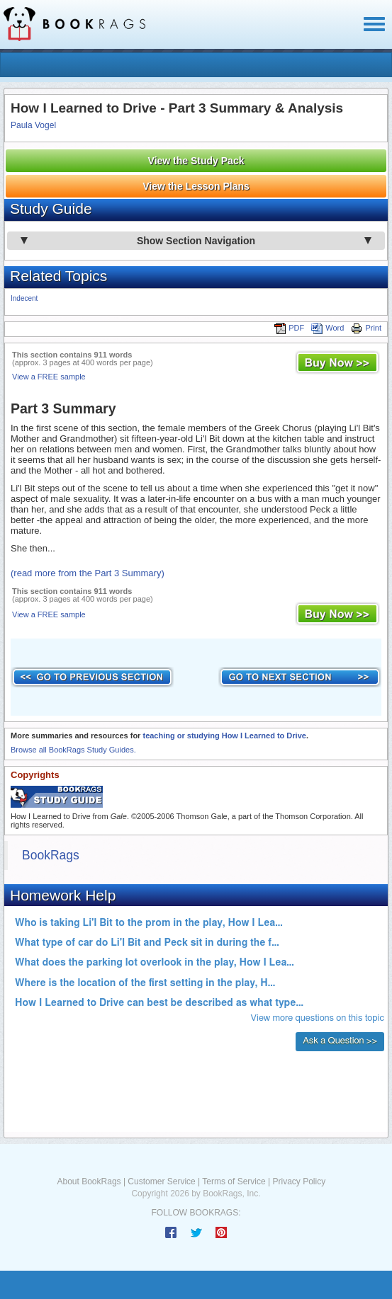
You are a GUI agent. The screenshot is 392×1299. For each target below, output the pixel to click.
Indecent (24, 298)
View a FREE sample (49, 376)
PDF (289, 328)
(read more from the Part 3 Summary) (87, 573)
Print (366, 328)
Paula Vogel (33, 125)
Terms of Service (233, 1181)
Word (327, 328)
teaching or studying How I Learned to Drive (224, 735)
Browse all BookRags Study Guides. (73, 749)
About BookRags (89, 1181)
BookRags (50, 855)
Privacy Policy (298, 1181)
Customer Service (161, 1181)
